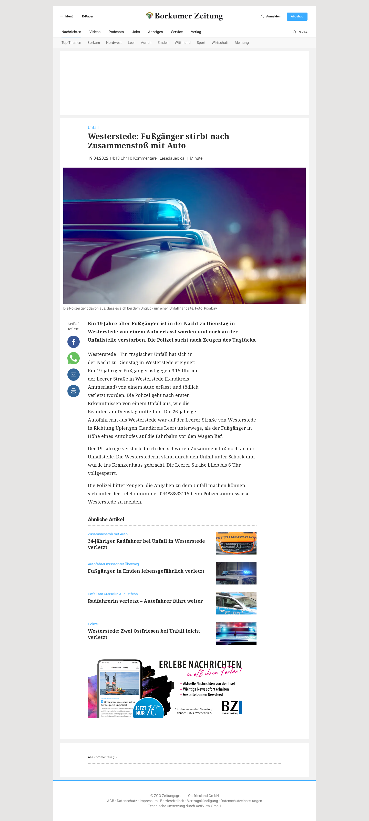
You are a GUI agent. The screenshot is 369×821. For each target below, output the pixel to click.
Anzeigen (155, 32)
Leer (131, 42)
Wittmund (183, 42)
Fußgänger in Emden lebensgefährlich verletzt (146, 571)
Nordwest (114, 42)
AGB (110, 801)
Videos (94, 32)
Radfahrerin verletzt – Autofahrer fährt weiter (145, 601)
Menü (66, 16)
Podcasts (116, 32)
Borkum (93, 42)
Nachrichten (71, 32)
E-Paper (87, 16)
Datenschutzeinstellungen (241, 801)
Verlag (196, 32)
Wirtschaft (220, 42)
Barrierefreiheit (172, 801)
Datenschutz (127, 801)
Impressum (149, 801)
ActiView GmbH (208, 806)
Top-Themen (71, 42)
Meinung (242, 42)
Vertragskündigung (202, 801)
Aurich (146, 42)
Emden (163, 42)
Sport (201, 42)
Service (177, 32)
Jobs (136, 32)
